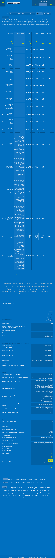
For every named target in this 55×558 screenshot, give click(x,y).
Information (43, 1)
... (53, 49)
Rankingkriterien (27, 274)
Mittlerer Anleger (22, 13)
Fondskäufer (47, 13)
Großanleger (31, 13)
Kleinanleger (13, 13)
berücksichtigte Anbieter (16, 274)
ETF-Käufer (5, 17)
